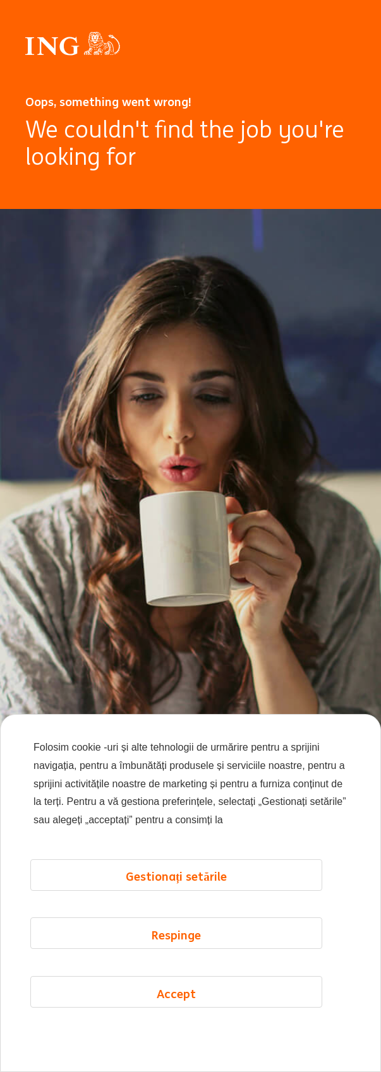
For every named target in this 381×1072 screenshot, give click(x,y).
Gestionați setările (176, 924)
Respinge (176, 982)
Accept (176, 1041)
